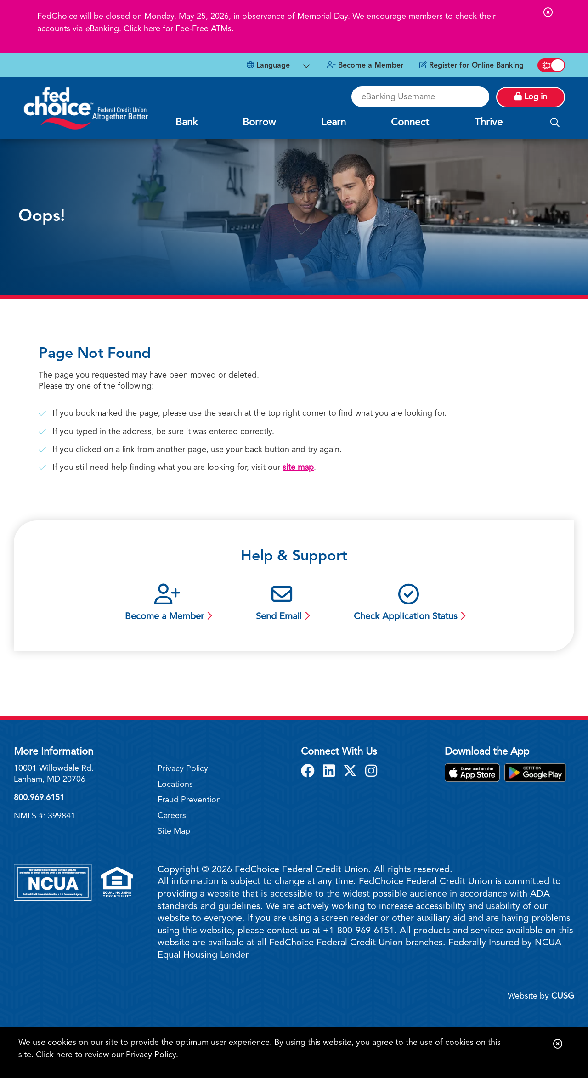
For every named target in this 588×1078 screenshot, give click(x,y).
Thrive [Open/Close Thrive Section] (489, 123)
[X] (352, 772)
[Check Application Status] (409, 604)
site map (298, 467)
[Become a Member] (365, 65)
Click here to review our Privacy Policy (106, 1055)
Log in (530, 96)
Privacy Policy (183, 769)
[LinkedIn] (331, 772)
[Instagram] (371, 772)
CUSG (562, 996)
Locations (175, 784)
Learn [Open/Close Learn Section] (333, 123)
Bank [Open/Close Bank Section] (186, 123)
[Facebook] (309, 772)
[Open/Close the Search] (555, 123)
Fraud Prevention (189, 800)
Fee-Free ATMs (203, 29)
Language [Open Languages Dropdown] (268, 65)
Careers (172, 816)
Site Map (174, 831)
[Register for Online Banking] (471, 65)
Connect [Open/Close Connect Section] (410, 123)
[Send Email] (282, 604)
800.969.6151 (39, 798)
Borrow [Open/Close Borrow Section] (259, 123)
